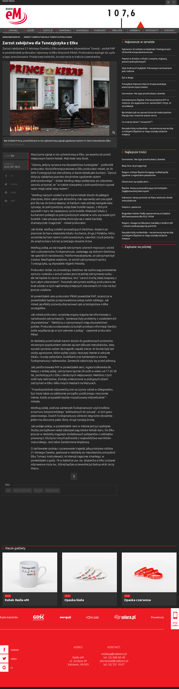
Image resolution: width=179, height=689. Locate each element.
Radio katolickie (9, 617)
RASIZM (38, 490)
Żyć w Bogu (127, 77)
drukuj (13, 192)
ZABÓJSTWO (52, 490)
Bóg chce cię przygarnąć (134, 165)
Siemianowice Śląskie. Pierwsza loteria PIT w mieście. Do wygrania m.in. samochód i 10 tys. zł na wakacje (146, 103)
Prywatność (157, 617)
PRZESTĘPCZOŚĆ (22, 490)
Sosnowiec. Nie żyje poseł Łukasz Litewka (143, 93)
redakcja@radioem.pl (114, 653)
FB (12, 176)
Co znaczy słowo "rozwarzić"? (137, 122)
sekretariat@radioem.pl (114, 660)
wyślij (13, 200)
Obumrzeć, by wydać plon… (136, 181)
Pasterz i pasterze (131, 207)
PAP (8, 490)
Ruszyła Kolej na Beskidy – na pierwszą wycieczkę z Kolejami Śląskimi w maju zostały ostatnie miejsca (147, 131)
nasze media (8, 1)
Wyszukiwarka (174, 2)
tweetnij (14, 184)
